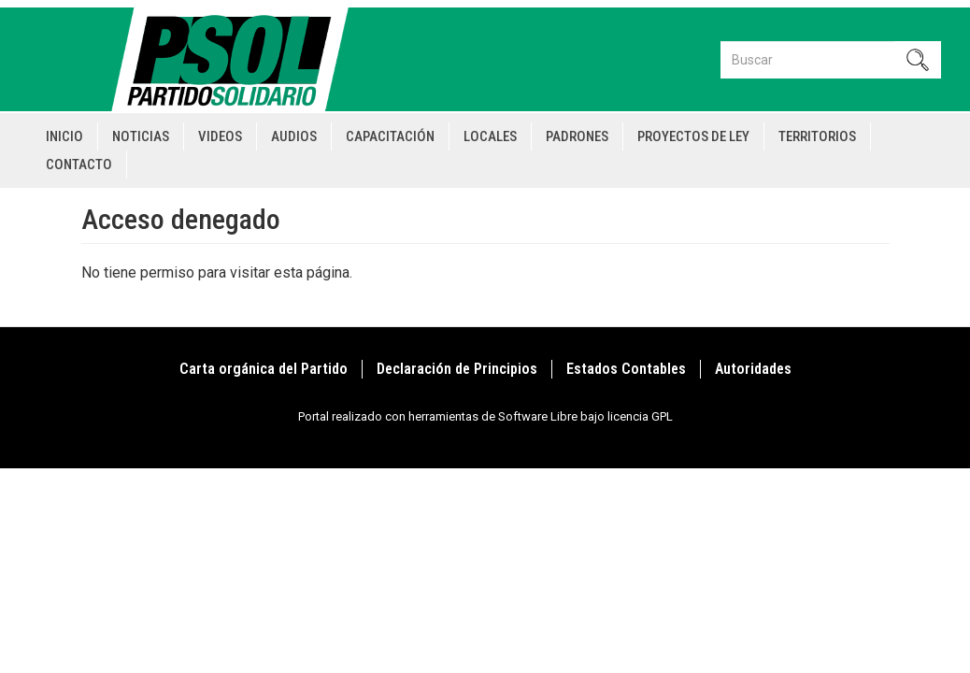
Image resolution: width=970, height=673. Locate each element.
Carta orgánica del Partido (263, 369)
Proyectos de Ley (693, 136)
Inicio (64, 136)
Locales (490, 136)
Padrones (577, 136)
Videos (220, 136)
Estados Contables (626, 369)
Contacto (79, 164)
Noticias (140, 136)
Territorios (817, 136)
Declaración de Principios (457, 369)
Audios (294, 136)
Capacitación (390, 136)
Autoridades (753, 369)
